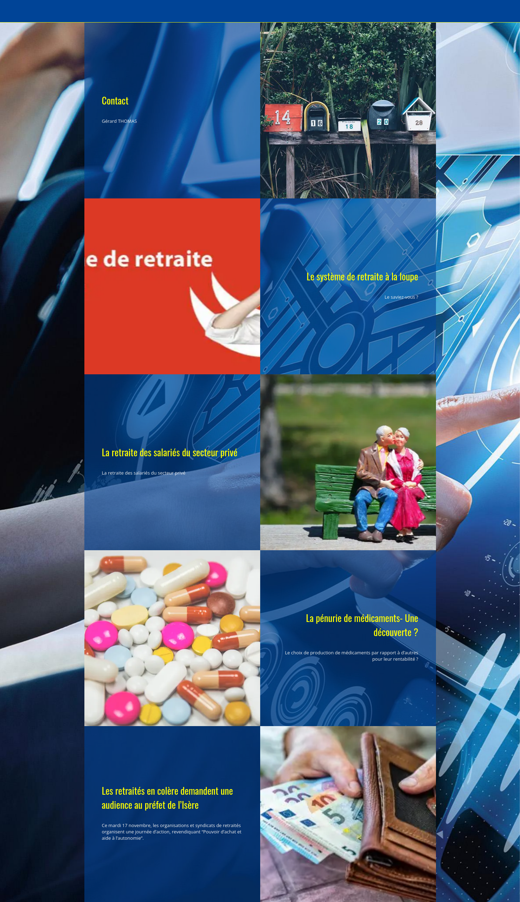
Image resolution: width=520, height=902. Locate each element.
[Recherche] (505, 11)
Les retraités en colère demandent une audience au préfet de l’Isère (167, 797)
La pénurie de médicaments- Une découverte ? (362, 625)
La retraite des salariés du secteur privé (170, 452)
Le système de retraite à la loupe (362, 276)
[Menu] (14, 11)
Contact (115, 100)
